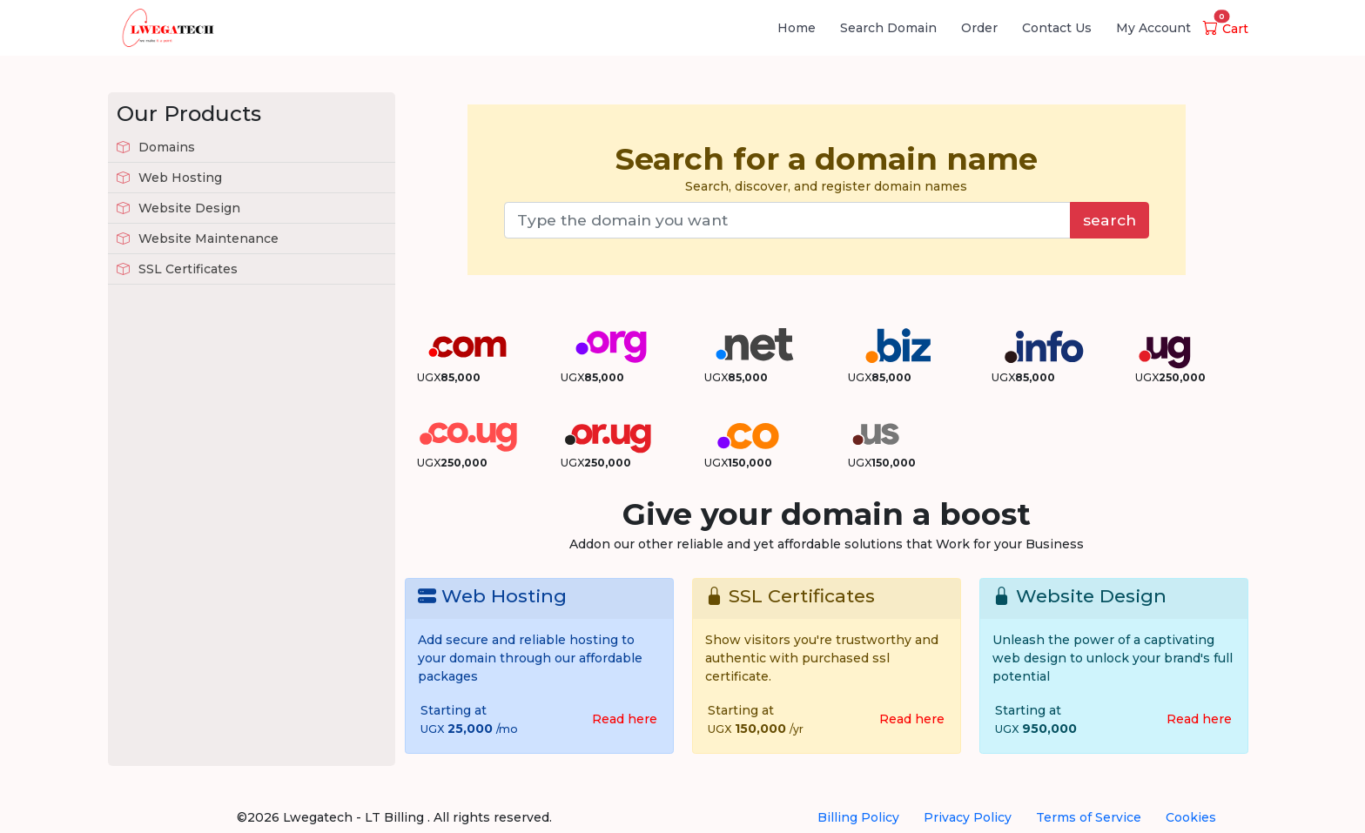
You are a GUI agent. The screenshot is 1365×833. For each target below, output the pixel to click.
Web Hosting (169, 177)
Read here (624, 719)
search (1109, 220)
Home (796, 28)
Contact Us (1057, 28)
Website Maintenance (198, 238)
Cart (1225, 29)
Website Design (178, 208)
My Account (1153, 28)
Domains (156, 147)
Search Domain (888, 28)
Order (979, 28)
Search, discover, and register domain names (826, 167)
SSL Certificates (177, 269)
